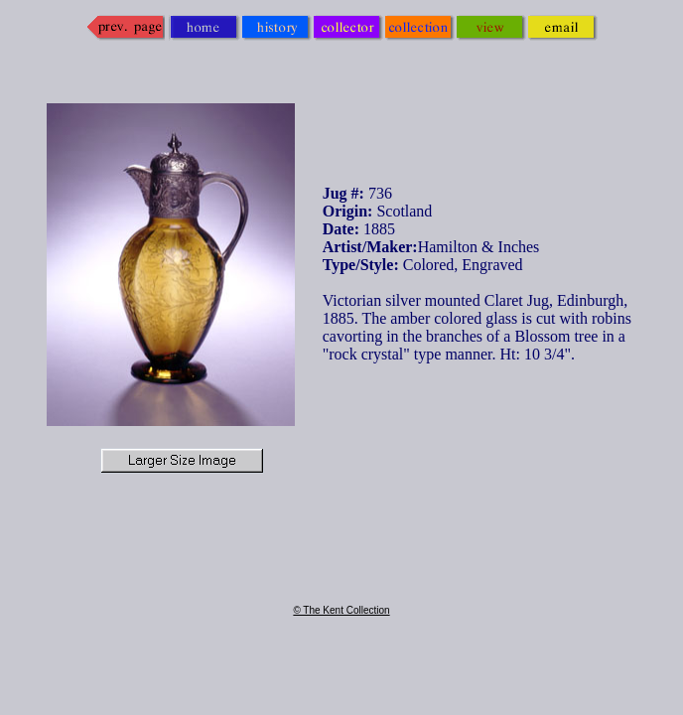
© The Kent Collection (341, 610)
